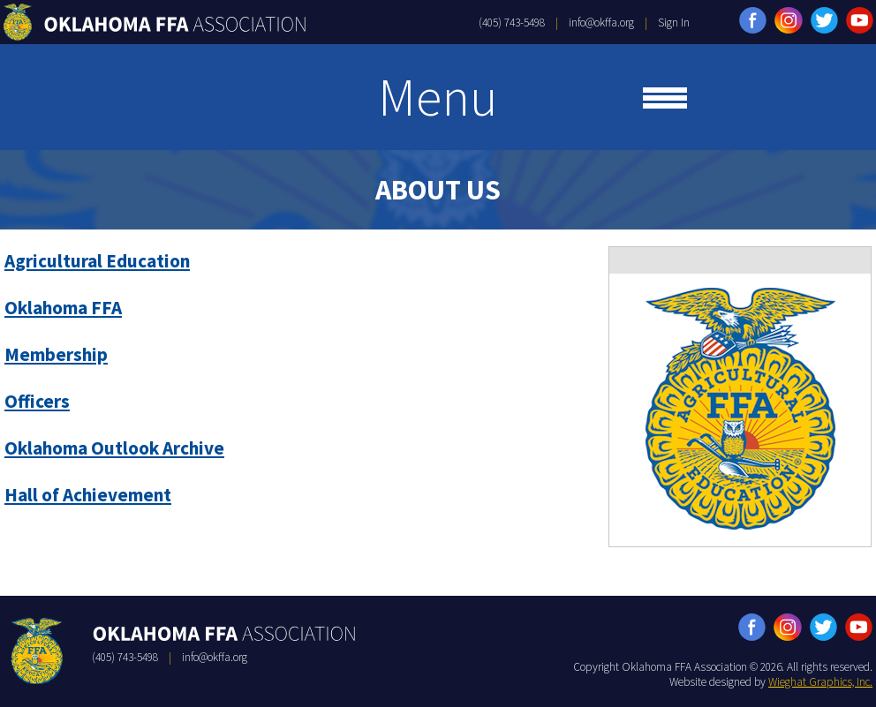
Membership (56, 354)
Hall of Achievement (87, 495)
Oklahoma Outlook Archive (114, 448)
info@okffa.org (601, 22)
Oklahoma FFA (63, 308)
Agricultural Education (97, 261)
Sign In (674, 22)
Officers (37, 401)
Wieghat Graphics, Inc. (820, 681)
